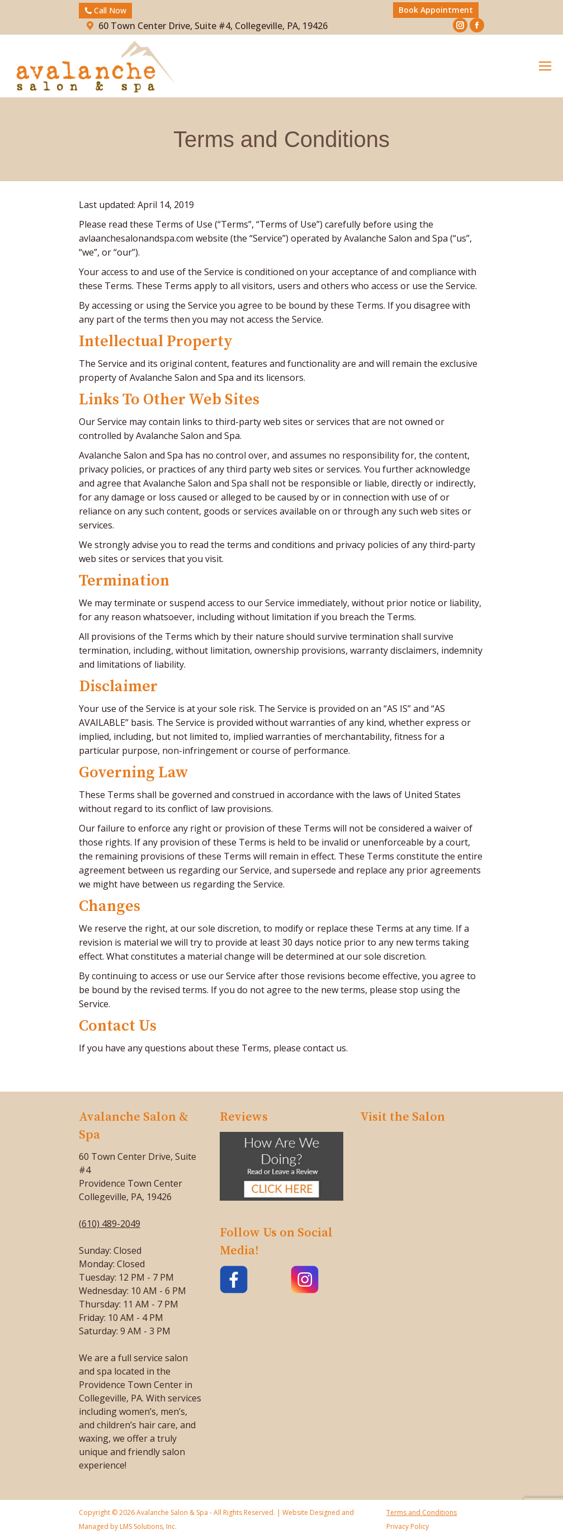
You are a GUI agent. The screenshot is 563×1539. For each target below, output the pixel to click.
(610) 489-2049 (109, 1223)
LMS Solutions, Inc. (147, 1526)
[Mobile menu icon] (545, 66)
